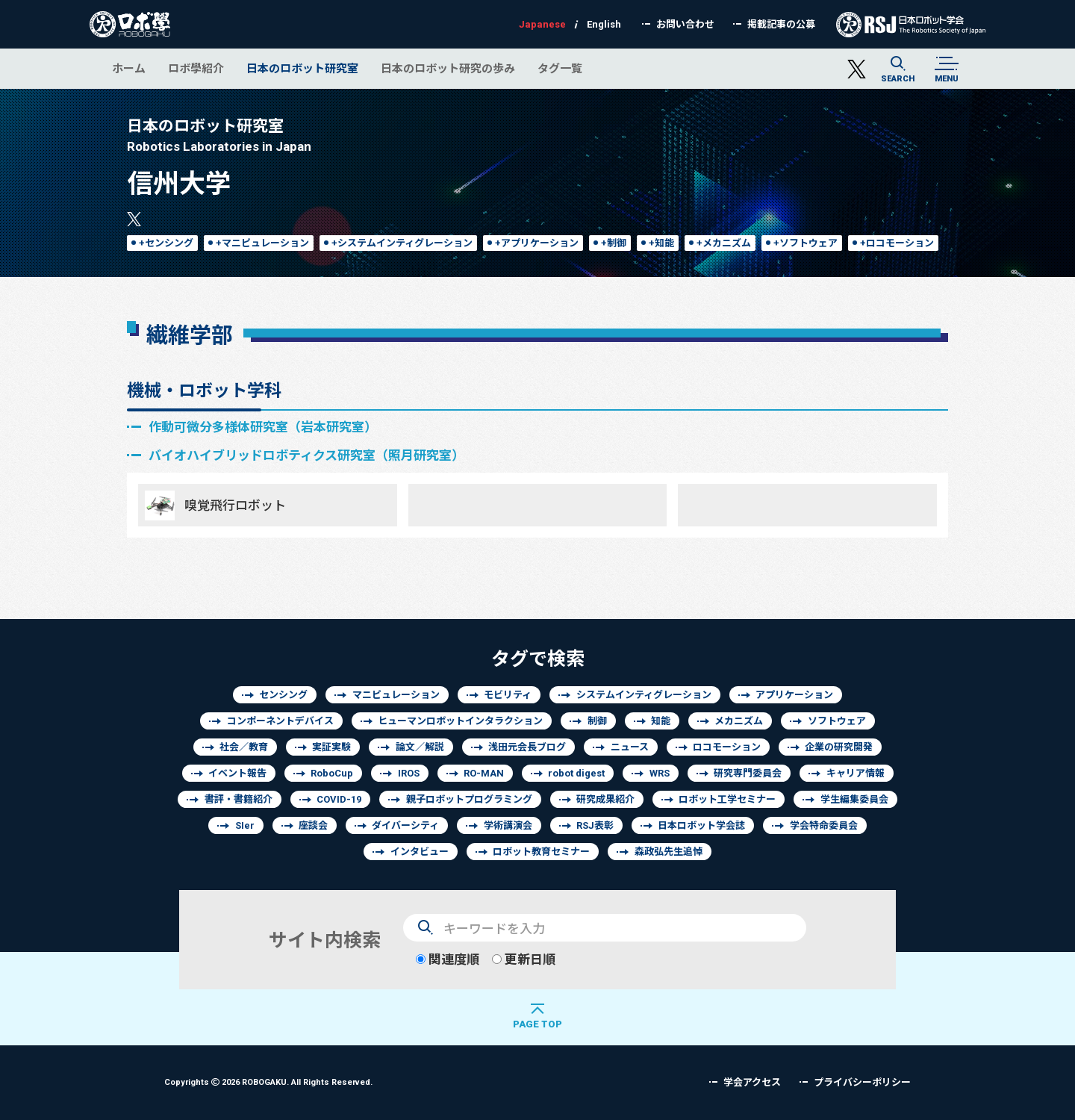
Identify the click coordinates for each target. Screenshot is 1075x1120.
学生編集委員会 (854, 799)
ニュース (630, 747)
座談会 (313, 825)
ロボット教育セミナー (541, 851)
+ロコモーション (897, 243)
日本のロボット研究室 (302, 68)
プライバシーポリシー (862, 1082)
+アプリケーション (537, 243)
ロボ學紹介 (196, 68)
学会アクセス (752, 1082)
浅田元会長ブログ (527, 747)
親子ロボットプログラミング (469, 799)
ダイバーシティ (405, 825)
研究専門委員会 (748, 773)
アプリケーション (794, 695)
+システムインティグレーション (402, 243)
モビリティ (508, 695)
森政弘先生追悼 (668, 851)
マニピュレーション (396, 695)
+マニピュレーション (262, 243)
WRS (659, 773)
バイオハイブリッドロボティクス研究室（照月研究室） (306, 455)
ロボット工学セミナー (727, 799)
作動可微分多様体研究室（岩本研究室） (263, 426)
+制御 (613, 243)
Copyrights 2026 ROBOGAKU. (268, 1081)
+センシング (166, 243)
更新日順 (523, 959)
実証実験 (331, 747)
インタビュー (419, 851)
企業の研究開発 (839, 747)
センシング (283, 695)
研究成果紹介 (605, 799)
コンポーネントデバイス (280, 721)
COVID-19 (339, 799)
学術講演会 (508, 825)
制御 (597, 721)
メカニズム (738, 721)
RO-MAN (484, 773)
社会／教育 (243, 747)
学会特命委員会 (824, 825)
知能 (660, 721)
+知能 (661, 243)
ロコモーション (727, 747)
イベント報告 (237, 773)
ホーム (129, 68)
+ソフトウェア (805, 243)
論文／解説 (420, 747)
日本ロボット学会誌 (701, 825)
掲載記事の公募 (781, 24)
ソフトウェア (837, 721)
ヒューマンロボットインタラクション (460, 721)
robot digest (576, 773)
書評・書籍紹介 (238, 799)
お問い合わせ (685, 24)
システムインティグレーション (643, 695)
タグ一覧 (560, 68)
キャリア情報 (855, 773)
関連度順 (447, 959)
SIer (245, 825)
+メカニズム (724, 243)
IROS (409, 773)
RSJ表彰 (595, 825)
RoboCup (332, 773)
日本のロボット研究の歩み (448, 68)
